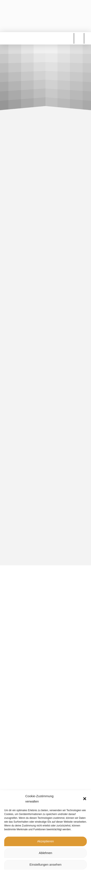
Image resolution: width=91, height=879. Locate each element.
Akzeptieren (45, 841)
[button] (85, 799)
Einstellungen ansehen (45, 864)
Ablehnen (45, 853)
